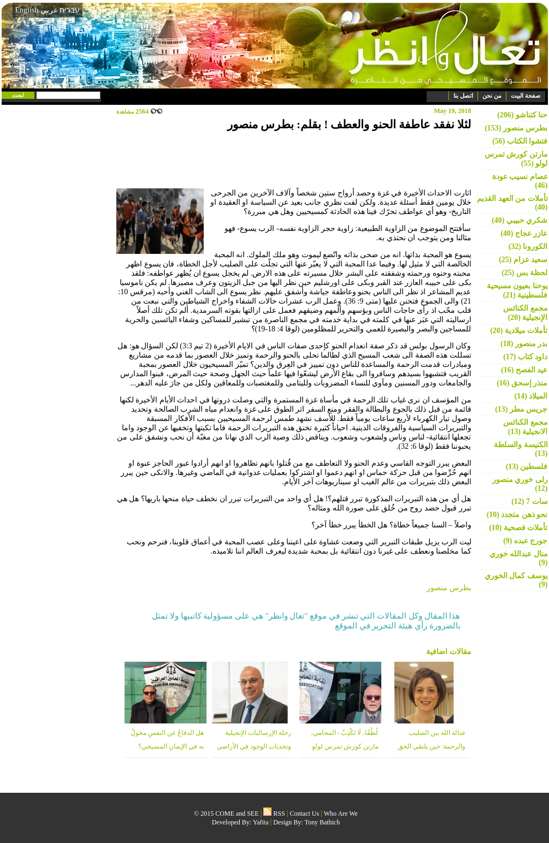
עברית (70, 9)
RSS (274, 813)
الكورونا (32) (528, 246)
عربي (49, 10)
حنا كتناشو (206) (522, 115)
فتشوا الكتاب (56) (519, 141)
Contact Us (305, 813)
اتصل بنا (463, 95)
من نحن (491, 95)
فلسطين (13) (527, 466)
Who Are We (341, 813)
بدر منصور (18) (523, 344)
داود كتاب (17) (525, 357)
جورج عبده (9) (525, 541)
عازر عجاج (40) (523, 233)
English (27, 10)
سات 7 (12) (529, 501)
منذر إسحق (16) (522, 383)
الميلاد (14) (531, 396)
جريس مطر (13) (521, 409)
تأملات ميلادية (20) (518, 330)
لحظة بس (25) (524, 273)
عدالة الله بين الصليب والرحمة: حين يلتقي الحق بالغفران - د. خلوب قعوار (431, 746)
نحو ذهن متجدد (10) (517, 514)
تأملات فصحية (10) (518, 528)
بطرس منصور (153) (516, 128)
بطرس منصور (449, 588)
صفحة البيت (525, 95)
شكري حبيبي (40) (519, 220)
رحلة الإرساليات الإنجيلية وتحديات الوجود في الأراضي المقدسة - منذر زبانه (254, 746)
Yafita (261, 822)
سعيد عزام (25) (523, 260)
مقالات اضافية (448, 652)
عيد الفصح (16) (524, 370)
